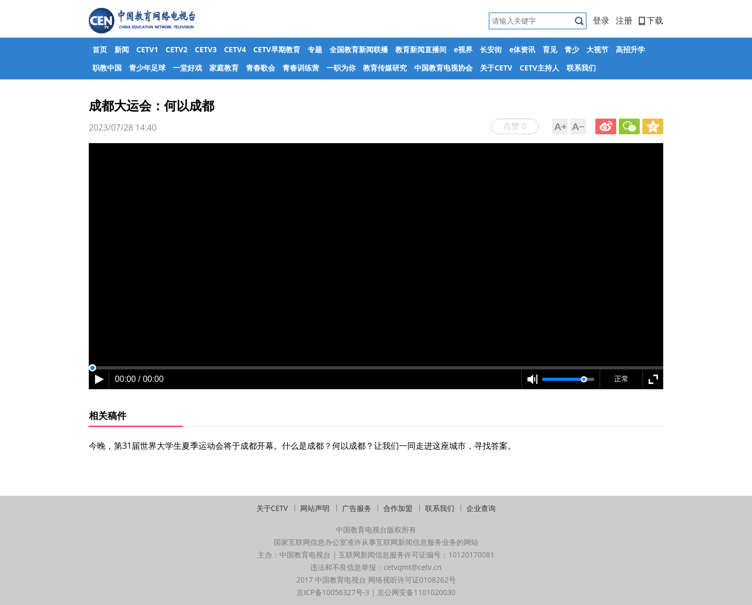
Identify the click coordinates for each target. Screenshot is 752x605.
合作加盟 (398, 508)
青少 (572, 49)
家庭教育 (224, 68)
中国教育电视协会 (443, 68)
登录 (601, 20)
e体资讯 (522, 49)
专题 (315, 49)
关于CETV (496, 68)
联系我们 (581, 68)
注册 (624, 20)
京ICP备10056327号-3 (333, 592)
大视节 (597, 49)
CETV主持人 (539, 68)
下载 (651, 20)
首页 (99, 49)
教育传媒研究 (385, 68)
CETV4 (235, 49)
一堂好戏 (187, 68)
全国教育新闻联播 (359, 49)
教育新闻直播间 (420, 49)
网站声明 (315, 508)
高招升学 (630, 49)
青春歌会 (260, 68)
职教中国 (107, 68)
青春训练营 (301, 68)
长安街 (491, 49)
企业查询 (481, 508)
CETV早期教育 (276, 49)
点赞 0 (514, 126)
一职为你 (341, 68)
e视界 (463, 49)
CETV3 (206, 49)
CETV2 (176, 49)
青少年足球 (147, 68)
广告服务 (356, 508)
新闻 (121, 49)
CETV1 (147, 49)
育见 (550, 49)
